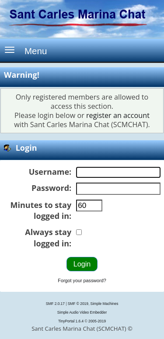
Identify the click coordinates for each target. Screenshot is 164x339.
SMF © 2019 (78, 303)
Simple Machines (105, 303)
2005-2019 (97, 321)
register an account (118, 115)
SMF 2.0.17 (55, 303)
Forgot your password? (82, 280)
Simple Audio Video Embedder (82, 312)
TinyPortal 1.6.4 (71, 321)
